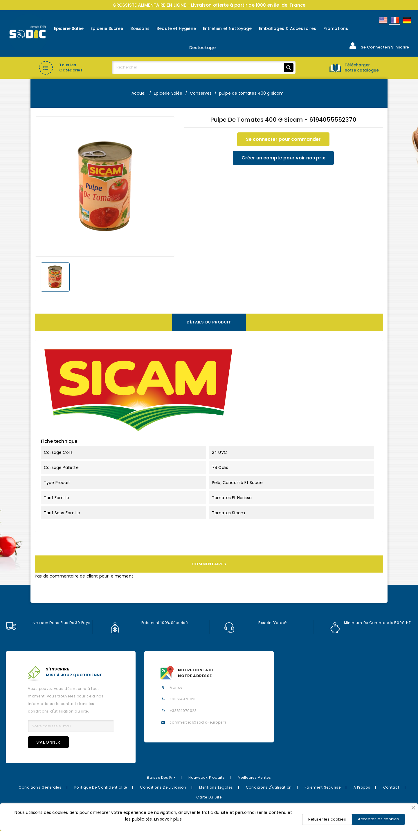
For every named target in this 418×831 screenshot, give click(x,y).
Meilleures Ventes (254, 777)
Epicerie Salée (69, 28)
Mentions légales (216, 787)
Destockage (202, 48)
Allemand (406, 20)
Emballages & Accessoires (287, 28)
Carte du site (208, 797)
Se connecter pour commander (283, 139)
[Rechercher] (204, 67)
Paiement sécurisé (322, 787)
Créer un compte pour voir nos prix (283, 157)
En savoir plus (168, 819)
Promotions (335, 28)
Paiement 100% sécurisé (149, 622)
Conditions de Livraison (163, 787)
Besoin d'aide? (255, 622)
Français (394, 20)
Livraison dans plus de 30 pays (48, 622)
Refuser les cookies (327, 819)
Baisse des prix (161, 777)
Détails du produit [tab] (209, 322)
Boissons (139, 28)
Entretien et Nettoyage (227, 28)
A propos (362, 787)
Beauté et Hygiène (176, 28)
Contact (391, 787)
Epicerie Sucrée (107, 28)
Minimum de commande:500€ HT (370, 622)
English (383, 20)
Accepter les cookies (378, 819)
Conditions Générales (40, 787)
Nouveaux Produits (206, 777)
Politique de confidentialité (100, 787)
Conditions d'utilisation (269, 787)
